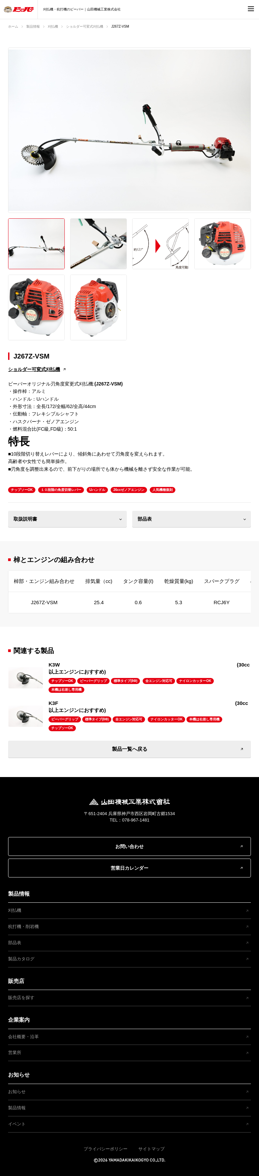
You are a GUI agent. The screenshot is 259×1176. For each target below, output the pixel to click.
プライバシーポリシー (105, 1148)
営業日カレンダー (129, 868)
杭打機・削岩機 (23, 926)
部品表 (145, 519)
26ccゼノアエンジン (128, 490)
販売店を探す (21, 997)
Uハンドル (97, 490)
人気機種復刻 (162, 490)
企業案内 (19, 1020)
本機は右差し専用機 (66, 689)
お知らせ (19, 1075)
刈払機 (53, 26)
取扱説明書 (25, 519)
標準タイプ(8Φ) (125, 681)
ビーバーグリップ (93, 681)
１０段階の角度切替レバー (61, 490)
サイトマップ (151, 1148)
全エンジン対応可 (158, 681)
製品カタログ (21, 958)
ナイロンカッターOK (195, 681)
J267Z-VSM (120, 26)
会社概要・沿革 (23, 1036)
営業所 (14, 1052)
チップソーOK (22, 490)
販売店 (16, 981)
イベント (17, 1123)
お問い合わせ (129, 846)
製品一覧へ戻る (129, 749)
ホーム (13, 26)
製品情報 (33, 26)
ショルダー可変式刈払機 (84, 26)
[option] (129, 130)
